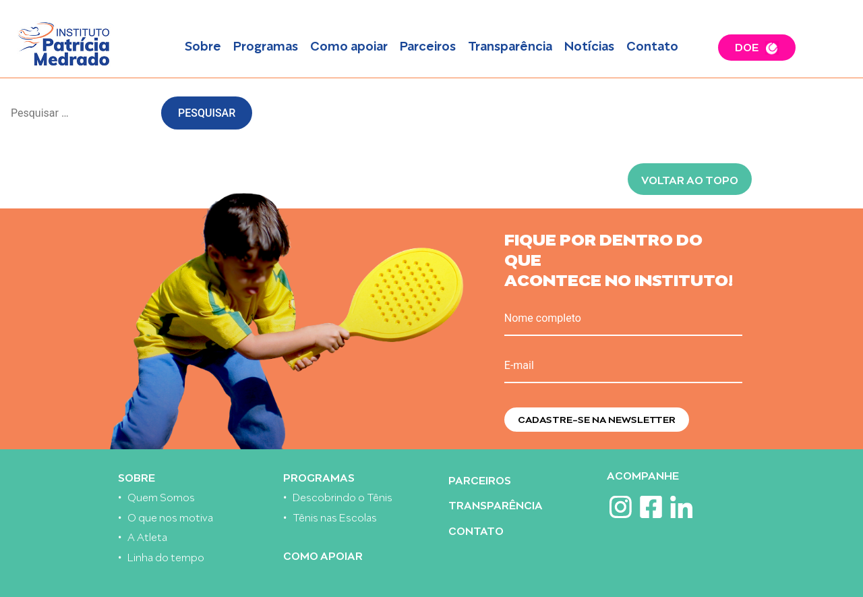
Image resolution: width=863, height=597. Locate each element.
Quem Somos (161, 496)
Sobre (203, 44)
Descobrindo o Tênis (342, 496)
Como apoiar (349, 44)
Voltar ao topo (689, 178)
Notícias (589, 44)
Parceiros (428, 44)
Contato (652, 44)
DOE (746, 45)
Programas (265, 44)
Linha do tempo (165, 556)
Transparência (510, 44)
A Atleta (147, 536)
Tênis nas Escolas (335, 516)
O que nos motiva (170, 516)
